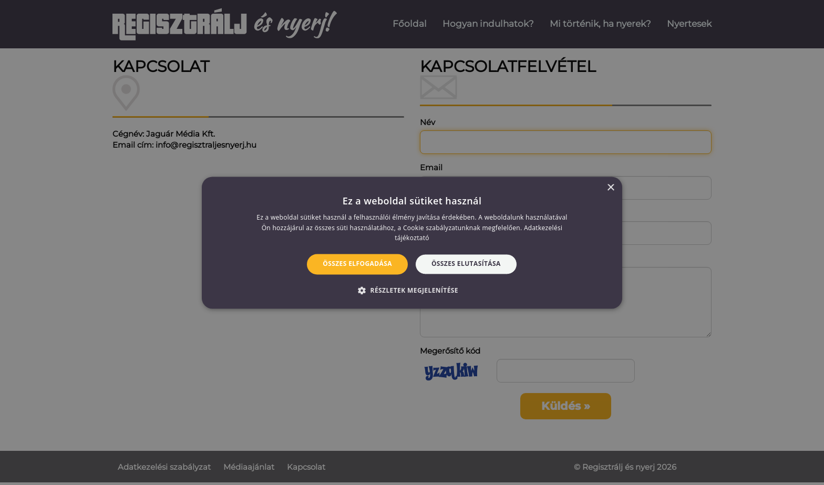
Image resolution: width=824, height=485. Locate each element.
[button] (412, 290)
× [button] (610, 188)
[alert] (412, 242)
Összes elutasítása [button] (466, 264)
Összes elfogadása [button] (357, 264)
